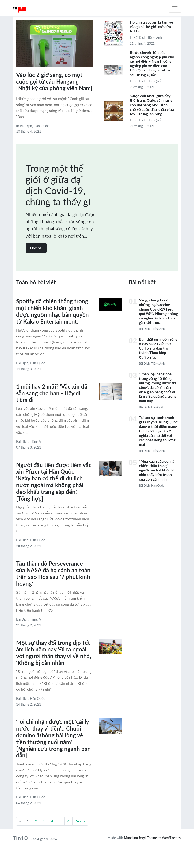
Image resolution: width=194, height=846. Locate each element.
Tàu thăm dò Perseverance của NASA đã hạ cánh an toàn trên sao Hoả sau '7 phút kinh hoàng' (53, 573)
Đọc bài (36, 247)
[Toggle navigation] (175, 8)
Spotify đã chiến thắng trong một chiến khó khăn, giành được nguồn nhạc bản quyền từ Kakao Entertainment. (52, 311)
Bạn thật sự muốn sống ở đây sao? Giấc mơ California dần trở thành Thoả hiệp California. (158, 348)
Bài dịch (26, 126)
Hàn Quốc (41, 126)
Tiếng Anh (154, 37)
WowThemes (171, 837)
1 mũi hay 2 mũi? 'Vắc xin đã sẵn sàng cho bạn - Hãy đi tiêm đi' (51, 393)
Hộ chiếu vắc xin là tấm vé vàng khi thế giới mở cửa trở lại (151, 26)
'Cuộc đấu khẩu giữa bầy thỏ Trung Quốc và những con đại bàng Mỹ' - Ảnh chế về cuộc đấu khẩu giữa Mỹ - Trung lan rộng (152, 104)
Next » (80, 821)
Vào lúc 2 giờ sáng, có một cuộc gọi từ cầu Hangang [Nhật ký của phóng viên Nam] (54, 81)
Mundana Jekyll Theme (140, 837)
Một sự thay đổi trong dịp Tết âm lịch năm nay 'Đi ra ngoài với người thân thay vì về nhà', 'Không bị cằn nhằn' (53, 653)
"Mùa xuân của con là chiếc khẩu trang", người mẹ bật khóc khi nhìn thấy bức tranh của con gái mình (157, 470)
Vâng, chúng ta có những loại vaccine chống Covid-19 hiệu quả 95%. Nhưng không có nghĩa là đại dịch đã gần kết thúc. (158, 311)
